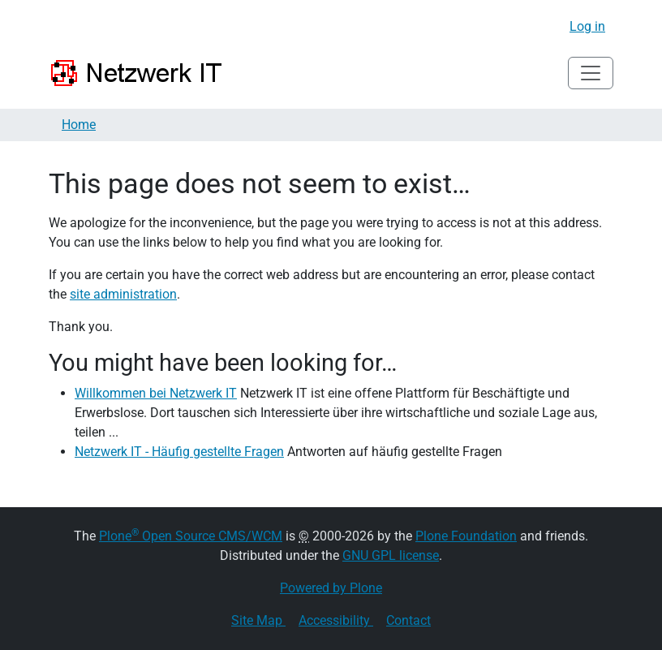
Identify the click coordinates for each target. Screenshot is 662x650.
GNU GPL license (390, 555)
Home (79, 124)
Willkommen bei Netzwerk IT (156, 393)
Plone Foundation (466, 536)
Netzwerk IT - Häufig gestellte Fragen (179, 451)
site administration (123, 294)
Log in (587, 26)
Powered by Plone (331, 588)
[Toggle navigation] (590, 73)
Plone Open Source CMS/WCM (190, 536)
